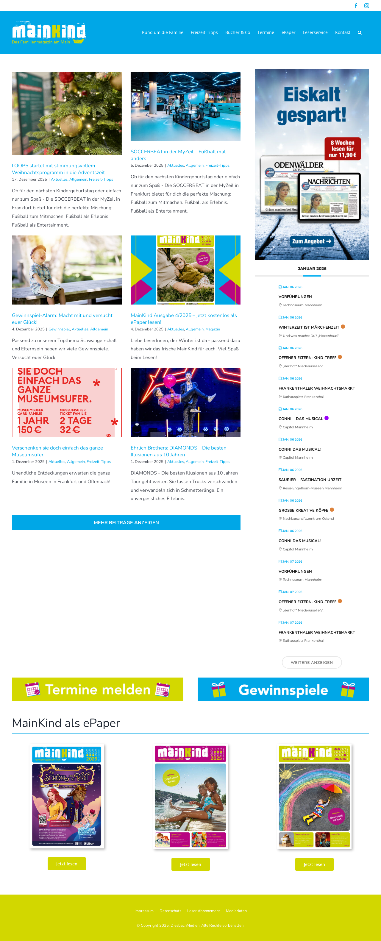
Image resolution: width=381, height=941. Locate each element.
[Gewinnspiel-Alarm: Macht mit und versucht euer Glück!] (67, 270)
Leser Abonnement (203, 911)
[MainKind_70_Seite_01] (314, 746)
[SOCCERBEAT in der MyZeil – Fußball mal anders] (186, 106)
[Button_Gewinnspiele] (283, 680)
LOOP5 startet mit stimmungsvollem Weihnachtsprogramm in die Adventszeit (58, 169)
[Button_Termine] (97, 680)
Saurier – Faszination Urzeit (310, 480)
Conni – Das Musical (301, 419)
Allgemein (78, 179)
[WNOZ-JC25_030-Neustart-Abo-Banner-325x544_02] (312, 71)
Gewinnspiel (59, 329)
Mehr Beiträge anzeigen (126, 522)
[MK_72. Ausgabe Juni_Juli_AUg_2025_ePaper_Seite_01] (190, 746)
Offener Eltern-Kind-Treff (307, 358)
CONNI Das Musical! (300, 449)
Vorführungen (295, 296)
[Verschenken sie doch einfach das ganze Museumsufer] (67, 402)
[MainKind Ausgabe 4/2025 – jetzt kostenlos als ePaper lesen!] (186, 270)
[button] (360, 32)
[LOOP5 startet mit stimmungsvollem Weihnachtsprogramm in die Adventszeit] (67, 113)
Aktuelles (59, 179)
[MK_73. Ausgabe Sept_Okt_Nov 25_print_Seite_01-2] (66, 746)
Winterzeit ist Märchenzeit (309, 327)
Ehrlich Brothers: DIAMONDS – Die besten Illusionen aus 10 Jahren (179, 451)
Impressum (144, 911)
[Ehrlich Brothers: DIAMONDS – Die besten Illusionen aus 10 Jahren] (186, 402)
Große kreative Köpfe (303, 510)
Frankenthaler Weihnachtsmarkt (317, 388)
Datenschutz (170, 911)
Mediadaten (236, 911)
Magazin (212, 329)
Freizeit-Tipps (101, 179)
